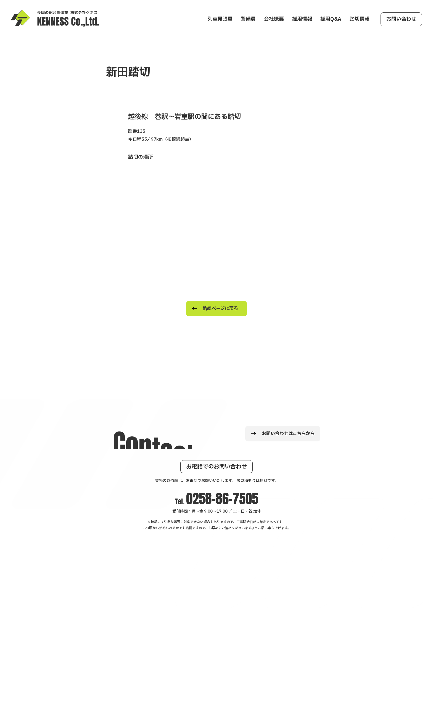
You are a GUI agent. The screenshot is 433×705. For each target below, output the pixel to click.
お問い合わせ (401, 19)
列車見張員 (220, 19)
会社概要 (274, 19)
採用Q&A (330, 19)
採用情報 (302, 19)
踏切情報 (359, 19)
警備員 (248, 19)
